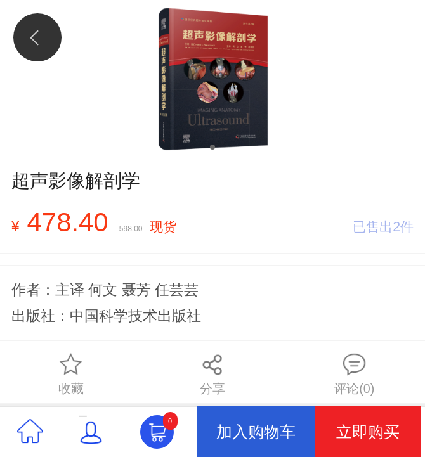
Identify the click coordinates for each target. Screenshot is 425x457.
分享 (212, 374)
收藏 (71, 374)
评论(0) (354, 374)
